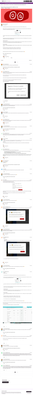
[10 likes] (6, 56)
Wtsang (4, 133)
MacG (3, 335)
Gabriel (3, 160)
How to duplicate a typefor (23, 153)
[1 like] (5, 116)
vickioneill (4, 138)
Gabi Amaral (4, 345)
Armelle (4, 71)
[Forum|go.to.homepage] (12, 1)
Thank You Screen (9, 152)
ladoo (3, 271)
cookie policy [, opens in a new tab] (3, 393)
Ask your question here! (5, 382)
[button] (1, 1)
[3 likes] (6, 122)
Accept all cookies (29, 391)
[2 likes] (5, 68)
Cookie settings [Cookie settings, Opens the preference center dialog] (29, 393)
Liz (3, 173)
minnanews (4, 352)
